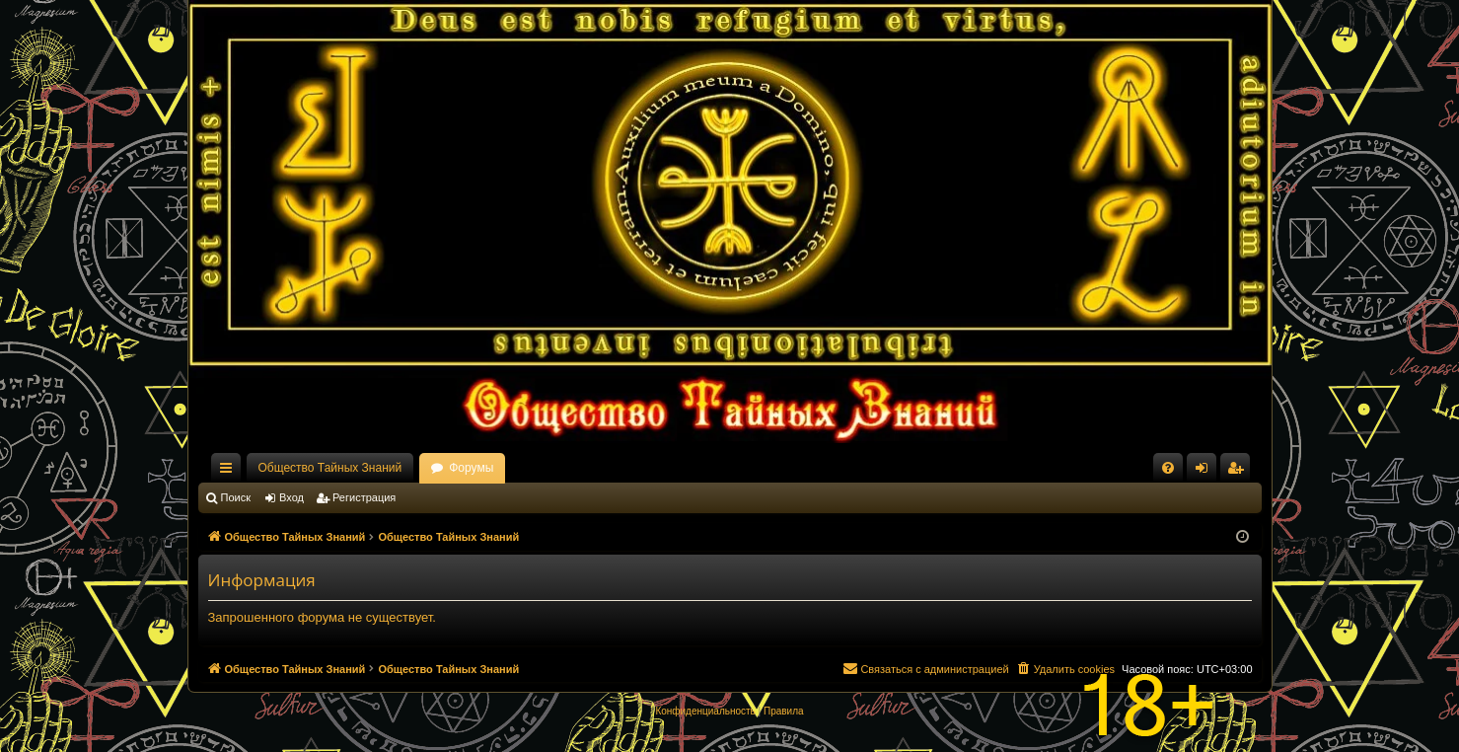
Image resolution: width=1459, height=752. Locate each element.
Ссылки (230, 472)
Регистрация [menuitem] (1239, 472)
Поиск (236, 497)
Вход (291, 497)
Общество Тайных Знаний (330, 468)
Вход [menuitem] (1206, 472)
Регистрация (364, 497)
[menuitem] (1168, 468)
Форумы (471, 468)
